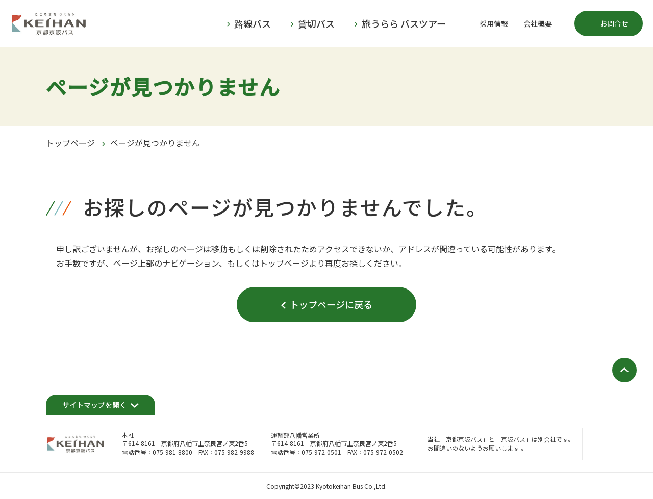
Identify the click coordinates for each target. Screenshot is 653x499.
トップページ (70, 143)
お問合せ (614, 23)
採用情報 (494, 23)
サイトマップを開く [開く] (94, 405)
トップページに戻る (331, 304)
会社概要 (537, 23)
